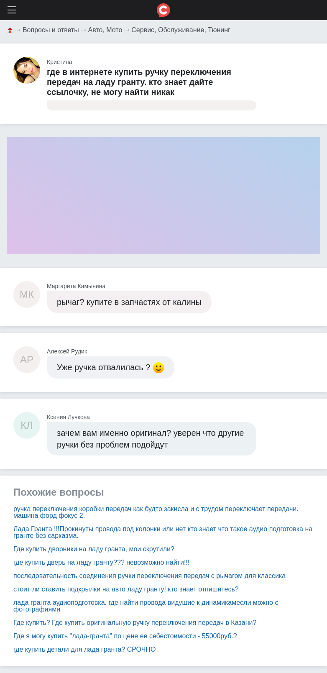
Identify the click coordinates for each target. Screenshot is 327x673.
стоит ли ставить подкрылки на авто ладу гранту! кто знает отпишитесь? (126, 589)
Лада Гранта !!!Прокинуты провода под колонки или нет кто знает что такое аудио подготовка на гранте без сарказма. (162, 532)
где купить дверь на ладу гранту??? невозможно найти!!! (101, 562)
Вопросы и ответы (51, 29)
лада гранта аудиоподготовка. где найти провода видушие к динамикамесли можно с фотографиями (145, 606)
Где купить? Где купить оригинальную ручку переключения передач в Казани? (134, 622)
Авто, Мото (105, 29)
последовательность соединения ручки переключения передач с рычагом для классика (149, 575)
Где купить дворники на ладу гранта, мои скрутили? (93, 549)
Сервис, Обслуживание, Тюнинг (180, 29)
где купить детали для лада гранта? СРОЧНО (84, 649)
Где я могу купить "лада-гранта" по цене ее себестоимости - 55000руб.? (125, 636)
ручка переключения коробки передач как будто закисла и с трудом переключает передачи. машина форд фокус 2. (156, 512)
